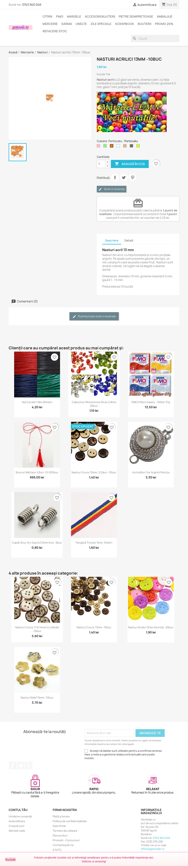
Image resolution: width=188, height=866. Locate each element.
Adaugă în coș (130, 164)
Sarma (66, 24)
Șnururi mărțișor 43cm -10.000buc (37, 472)
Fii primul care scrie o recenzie (94, 316)
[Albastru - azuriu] (119, 146)
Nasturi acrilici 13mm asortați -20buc (150, 627)
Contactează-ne (63, 845)
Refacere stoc (55, 31)
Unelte (81, 24)
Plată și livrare (61, 816)
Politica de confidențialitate (70, 821)
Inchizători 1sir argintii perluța (150, 472)
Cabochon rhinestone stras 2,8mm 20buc (94, 404)
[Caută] (155, 38)
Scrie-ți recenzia (111, 189)
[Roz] (99, 146)
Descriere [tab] (111, 240)
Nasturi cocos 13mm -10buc (94, 627)
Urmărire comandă (20, 816)
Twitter (20, 765)
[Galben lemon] (138, 146)
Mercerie (50, 24)
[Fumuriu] (132, 146)
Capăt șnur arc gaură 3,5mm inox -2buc (37, 542)
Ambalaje (164, 16)
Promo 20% (164, 24)
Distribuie (115, 177)
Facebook (12, 765)
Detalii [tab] (128, 240)
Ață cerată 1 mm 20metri (37, 402)
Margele (74, 16)
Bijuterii (144, 24)
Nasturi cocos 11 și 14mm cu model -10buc (37, 629)
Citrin (47, 16)
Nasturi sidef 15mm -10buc (37, 697)
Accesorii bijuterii (100, 16)
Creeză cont (16, 826)
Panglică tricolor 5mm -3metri (94, 542)
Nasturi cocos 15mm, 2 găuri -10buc (94, 472)
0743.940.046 (31, 5)
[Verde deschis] (105, 146)
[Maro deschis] (125, 146)
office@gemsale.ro (152, 849)
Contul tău (18, 810)
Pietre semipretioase (136, 16)
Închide (10, 859)
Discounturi (60, 835)
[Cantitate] (101, 164)
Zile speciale (101, 24)
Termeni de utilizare (65, 830)
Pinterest (132, 177)
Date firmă (59, 826)
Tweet (123, 177)
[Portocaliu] (112, 146)
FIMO (59, 16)
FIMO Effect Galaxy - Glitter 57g (151, 402)
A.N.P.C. (57, 850)
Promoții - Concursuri (66, 840)
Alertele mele (17, 830)
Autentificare (17, 821)
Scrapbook (124, 24)
